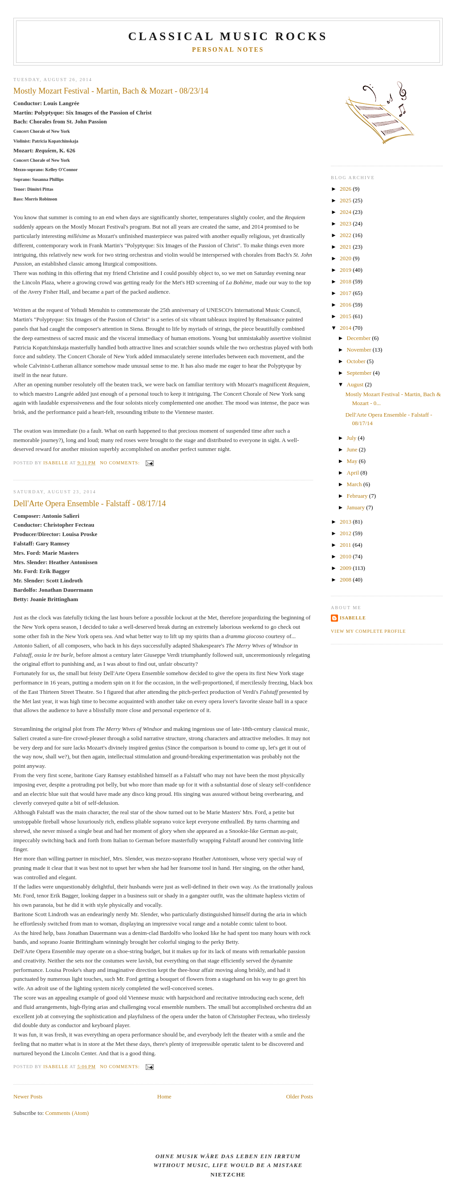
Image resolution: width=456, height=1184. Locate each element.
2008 (346, 579)
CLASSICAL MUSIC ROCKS (228, 36)
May (353, 461)
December (359, 338)
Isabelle (353, 617)
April (354, 472)
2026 (346, 188)
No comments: (121, 462)
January (356, 507)
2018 (346, 281)
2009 (346, 568)
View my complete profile (368, 631)
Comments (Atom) (67, 1113)
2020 (346, 258)
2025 (346, 200)
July (352, 437)
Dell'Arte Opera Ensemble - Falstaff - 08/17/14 (89, 503)
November (360, 349)
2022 (346, 235)
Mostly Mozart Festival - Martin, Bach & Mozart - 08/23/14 (110, 90)
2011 (346, 544)
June (353, 449)
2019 (346, 269)
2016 (346, 304)
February (358, 495)
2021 (346, 246)
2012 (346, 533)
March (355, 484)
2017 (346, 293)
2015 (346, 316)
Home (164, 1096)
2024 (346, 212)
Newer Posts (27, 1096)
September (360, 372)
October (357, 361)
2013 (346, 521)
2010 (346, 556)
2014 (346, 327)
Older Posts (299, 1096)
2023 (346, 223)
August (356, 384)
